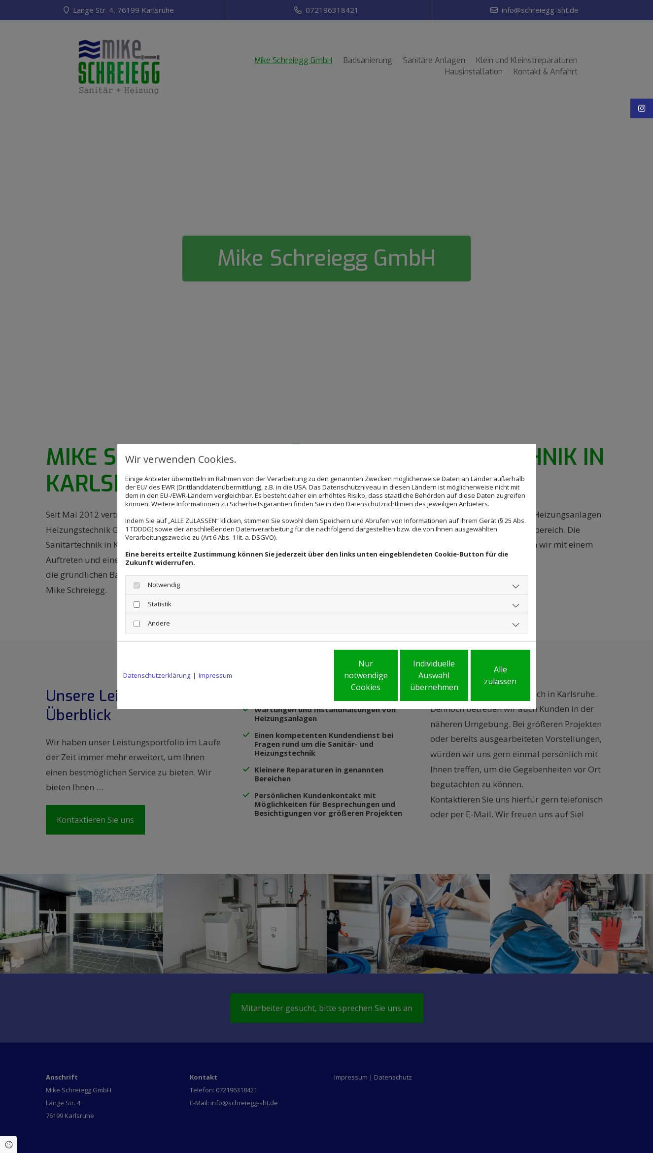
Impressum (215, 675)
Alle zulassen (485, 675)
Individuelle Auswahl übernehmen (391, 675)
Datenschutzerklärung (156, 675)
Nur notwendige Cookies (297, 675)
